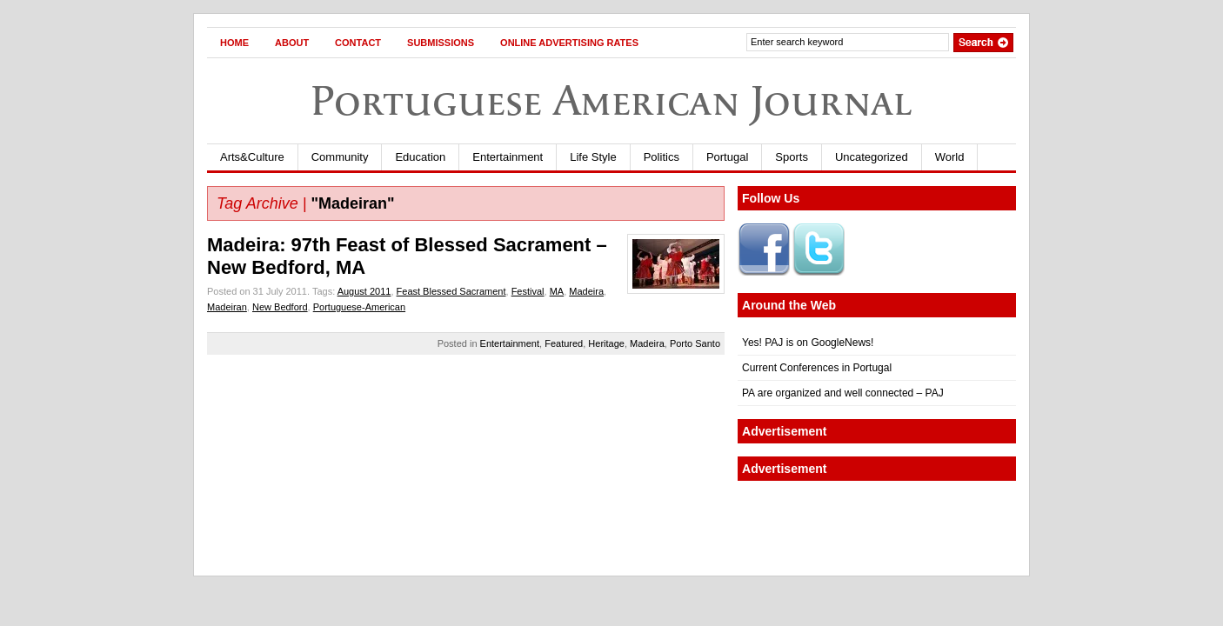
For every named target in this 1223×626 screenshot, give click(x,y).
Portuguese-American (359, 307)
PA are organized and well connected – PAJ (843, 393)
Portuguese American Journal (611, 100)
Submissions (440, 42)
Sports (791, 156)
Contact (358, 42)
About (292, 42)
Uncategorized (871, 156)
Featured (564, 343)
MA (557, 291)
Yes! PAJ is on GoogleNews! (807, 342)
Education (420, 156)
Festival (528, 291)
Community (340, 156)
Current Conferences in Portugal (817, 368)
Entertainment (507, 156)
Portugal (727, 156)
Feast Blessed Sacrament (451, 291)
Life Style (593, 156)
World (950, 156)
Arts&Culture (252, 156)
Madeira (586, 291)
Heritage (606, 343)
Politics (661, 156)
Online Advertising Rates (569, 42)
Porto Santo (695, 343)
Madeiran (227, 307)
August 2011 (364, 291)
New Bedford (280, 307)
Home (234, 42)
